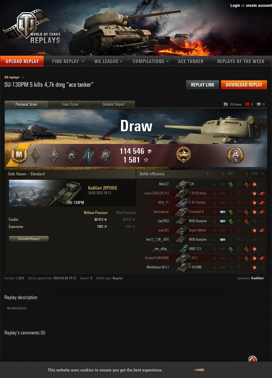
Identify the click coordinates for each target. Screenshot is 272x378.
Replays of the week (240, 61)
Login (235, 5)
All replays (12, 77)
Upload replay (22, 61)
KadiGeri (257, 278)
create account (259, 5)
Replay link (202, 85)
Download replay (244, 85)
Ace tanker (190, 61)
